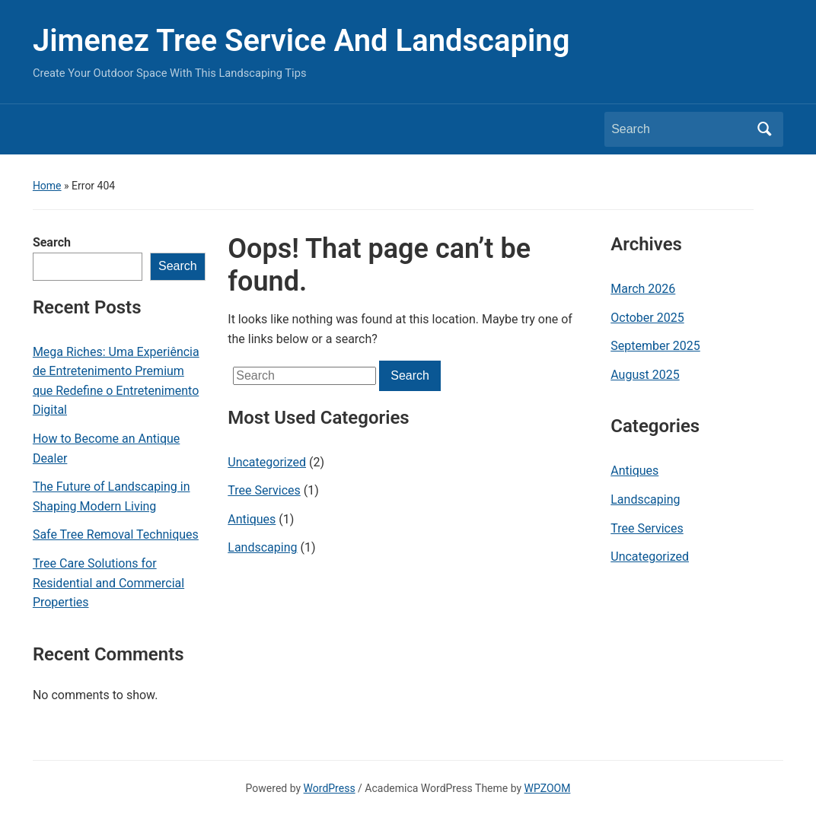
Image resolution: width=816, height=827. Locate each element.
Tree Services (264, 490)
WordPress (329, 788)
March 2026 (642, 288)
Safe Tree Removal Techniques (116, 534)
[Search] (680, 129)
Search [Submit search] (764, 129)
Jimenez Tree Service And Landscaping (301, 41)
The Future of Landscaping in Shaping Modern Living (111, 496)
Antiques (252, 519)
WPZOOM (547, 788)
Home (47, 186)
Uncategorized (267, 462)
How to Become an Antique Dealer (106, 448)
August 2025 (644, 374)
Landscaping (262, 547)
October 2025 (647, 317)
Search (52, 242)
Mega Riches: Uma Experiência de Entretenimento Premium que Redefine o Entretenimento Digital (116, 381)
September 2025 (655, 346)
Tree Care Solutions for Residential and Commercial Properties (108, 582)
